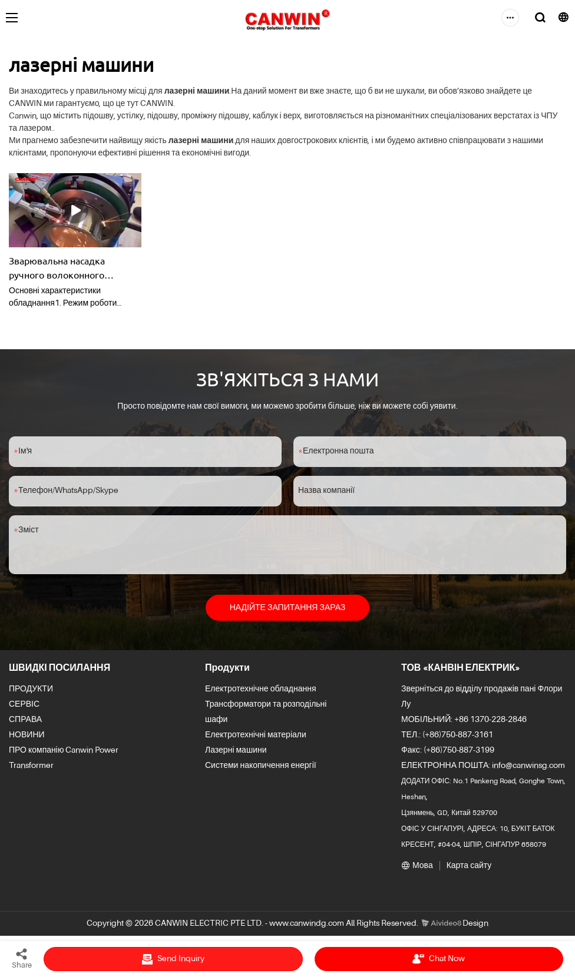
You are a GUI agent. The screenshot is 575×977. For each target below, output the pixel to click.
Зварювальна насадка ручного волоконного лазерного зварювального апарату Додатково (67, 267)
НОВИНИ (27, 735)
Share (22, 958)
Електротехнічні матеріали (255, 735)
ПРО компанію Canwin (51, 750)
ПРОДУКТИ (31, 689)
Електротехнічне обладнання (260, 689)
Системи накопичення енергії (260, 765)
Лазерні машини (236, 750)
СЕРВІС (24, 704)
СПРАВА (25, 720)
